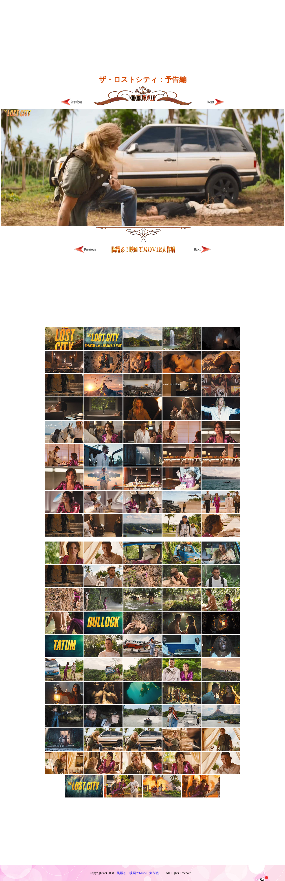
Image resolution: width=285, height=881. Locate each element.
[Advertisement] (142, 31)
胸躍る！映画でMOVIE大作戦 (138, 873)
